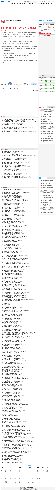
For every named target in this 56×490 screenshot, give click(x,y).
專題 (4, 3)
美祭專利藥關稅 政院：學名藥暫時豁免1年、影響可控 (12, 271)
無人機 (14, 88)
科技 (15, 3)
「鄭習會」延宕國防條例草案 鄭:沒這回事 (10, 170)
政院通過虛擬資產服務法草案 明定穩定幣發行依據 (11, 374)
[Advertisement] (19, 100)
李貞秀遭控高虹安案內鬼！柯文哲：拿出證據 (10, 237)
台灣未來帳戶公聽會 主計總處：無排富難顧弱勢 (11, 399)
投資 (28, 481)
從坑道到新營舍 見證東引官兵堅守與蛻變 (48, 187)
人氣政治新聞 (51, 107)
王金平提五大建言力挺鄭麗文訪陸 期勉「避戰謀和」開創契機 (14, 225)
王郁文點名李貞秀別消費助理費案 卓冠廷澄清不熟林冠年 (13, 255)
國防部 (11, 88)
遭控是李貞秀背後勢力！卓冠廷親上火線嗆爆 (10, 277)
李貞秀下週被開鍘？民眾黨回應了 (8, 243)
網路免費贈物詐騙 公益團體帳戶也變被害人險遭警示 (12, 423)
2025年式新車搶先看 (46, 35)
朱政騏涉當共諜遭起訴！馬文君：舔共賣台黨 (10, 411)
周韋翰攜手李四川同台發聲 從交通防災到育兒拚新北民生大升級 (14, 397)
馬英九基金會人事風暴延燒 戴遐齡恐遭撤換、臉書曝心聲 (13, 293)
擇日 (38, 471)
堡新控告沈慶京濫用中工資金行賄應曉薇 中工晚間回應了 (13, 341)
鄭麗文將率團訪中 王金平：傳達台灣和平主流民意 (11, 330)
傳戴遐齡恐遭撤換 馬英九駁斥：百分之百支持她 (11, 291)
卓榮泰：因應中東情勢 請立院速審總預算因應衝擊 (11, 396)
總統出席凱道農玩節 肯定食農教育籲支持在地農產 (11, 203)
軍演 (5, 88)
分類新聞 (2, 467)
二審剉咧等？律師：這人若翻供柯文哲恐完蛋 (10, 311)
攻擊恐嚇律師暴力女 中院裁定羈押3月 (9, 418)
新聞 (1, 22)
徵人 (39, 487)
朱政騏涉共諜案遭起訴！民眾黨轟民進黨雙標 (10, 462)
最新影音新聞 (51, 177)
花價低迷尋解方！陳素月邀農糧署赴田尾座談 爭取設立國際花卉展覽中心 (16, 437)
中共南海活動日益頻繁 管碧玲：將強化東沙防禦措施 (12, 315)
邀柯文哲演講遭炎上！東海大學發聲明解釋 (10, 345)
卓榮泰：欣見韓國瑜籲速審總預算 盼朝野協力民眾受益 (12, 269)
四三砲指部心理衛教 (6, 304)
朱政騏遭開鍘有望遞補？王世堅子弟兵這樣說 (10, 429)
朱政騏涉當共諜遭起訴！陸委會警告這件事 (10, 393)
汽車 (49, 3)
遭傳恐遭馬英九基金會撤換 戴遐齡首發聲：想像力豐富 (12, 177)
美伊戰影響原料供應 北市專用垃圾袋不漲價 (10, 284)
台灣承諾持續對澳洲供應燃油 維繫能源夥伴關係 (11, 381)
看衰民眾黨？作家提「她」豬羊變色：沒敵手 (10, 408)
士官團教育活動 (5, 303)
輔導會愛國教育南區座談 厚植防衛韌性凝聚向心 (11, 130)
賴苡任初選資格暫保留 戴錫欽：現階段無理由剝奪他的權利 (13, 367)
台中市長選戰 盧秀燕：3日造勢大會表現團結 (10, 385)
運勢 (22, 3)
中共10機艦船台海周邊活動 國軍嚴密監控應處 (11, 151)
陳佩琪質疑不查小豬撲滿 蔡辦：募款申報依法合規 (11, 166)
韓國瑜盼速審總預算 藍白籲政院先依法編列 (10, 321)
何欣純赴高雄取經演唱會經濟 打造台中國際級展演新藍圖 (13, 295)
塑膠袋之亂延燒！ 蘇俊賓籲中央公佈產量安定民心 (11, 419)
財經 (12, 3)
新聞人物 (20, 467)
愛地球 (33, 482)
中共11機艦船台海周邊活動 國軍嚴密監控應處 (11, 300)
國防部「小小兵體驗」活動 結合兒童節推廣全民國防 (12, 267)
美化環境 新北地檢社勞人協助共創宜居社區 (10, 232)
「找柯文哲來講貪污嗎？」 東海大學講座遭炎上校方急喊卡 (13, 340)
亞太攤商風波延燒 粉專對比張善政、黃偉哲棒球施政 (12, 296)
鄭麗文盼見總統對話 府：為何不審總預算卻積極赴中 (12, 317)
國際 (17, 3)
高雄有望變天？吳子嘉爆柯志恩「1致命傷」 (10, 251)
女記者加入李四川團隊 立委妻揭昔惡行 (9, 349)
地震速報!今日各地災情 (46, 33)
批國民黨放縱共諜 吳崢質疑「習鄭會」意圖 (10, 363)
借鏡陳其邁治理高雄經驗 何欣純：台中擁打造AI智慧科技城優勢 (14, 440)
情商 (10, 470)
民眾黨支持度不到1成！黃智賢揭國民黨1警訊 (10, 308)
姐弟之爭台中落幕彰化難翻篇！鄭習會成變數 (10, 432)
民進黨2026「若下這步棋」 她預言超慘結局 (10, 380)
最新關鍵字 (39, 478)
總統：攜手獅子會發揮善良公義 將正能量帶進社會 (11, 176)
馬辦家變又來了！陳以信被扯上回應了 (9, 278)
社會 (9, 3)
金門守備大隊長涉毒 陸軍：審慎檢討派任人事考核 (11, 392)
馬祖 (17, 88)
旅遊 (44, 3)
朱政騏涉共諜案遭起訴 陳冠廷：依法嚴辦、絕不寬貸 (12, 448)
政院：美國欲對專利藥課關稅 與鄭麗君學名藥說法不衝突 (13, 161)
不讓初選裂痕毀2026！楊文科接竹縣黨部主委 (11, 323)
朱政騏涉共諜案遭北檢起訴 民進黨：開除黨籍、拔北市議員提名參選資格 (16, 434)
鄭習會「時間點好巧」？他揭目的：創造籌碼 (10, 417)
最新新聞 (42, 178)
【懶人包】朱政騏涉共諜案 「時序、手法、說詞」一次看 (13, 421)
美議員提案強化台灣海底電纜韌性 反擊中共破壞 (11, 229)
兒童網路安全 (31, 487)
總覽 (28, 478)
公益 (32, 481)
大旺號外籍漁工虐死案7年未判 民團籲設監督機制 (11, 356)
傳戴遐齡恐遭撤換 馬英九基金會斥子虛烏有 (10, 270)
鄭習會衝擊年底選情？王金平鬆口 (8, 370)
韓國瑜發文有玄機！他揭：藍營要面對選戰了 (10, 307)
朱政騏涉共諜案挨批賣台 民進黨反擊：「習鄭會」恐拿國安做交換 (15, 310)
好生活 (33, 478)
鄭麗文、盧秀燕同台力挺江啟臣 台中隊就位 (10, 172)
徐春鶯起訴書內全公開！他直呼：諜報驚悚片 (10, 407)
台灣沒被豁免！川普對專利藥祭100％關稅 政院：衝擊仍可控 (13, 236)
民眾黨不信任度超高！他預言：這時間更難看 (10, 248)
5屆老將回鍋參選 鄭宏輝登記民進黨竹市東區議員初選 (12, 410)
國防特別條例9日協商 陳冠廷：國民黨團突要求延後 (12, 314)
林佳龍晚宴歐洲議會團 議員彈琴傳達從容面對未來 (11, 325)
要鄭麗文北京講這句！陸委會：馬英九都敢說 (10, 252)
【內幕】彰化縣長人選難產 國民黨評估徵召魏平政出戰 (12, 259)
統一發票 (43, 470)
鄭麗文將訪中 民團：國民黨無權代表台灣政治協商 (11, 460)
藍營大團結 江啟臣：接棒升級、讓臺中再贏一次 (11, 163)
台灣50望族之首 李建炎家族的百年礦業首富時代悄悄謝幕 (13, 165)
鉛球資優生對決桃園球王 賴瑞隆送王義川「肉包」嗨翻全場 (13, 254)
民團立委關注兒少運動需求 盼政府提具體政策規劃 (11, 355)
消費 (41, 3)
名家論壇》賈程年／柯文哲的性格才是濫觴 (10, 391)
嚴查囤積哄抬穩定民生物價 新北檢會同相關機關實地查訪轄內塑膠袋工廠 (16, 430)
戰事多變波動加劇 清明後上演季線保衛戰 (48, 200)
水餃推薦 (41, 1)
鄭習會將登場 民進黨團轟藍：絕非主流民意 (10, 128)
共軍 (8, 88)
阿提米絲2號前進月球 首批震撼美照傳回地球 (14, 20)
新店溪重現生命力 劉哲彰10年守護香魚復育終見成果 (12, 282)
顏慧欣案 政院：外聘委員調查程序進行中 (10, 362)
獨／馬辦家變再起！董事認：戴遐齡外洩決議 (10, 286)
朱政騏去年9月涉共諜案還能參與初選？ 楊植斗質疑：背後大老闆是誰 (15, 451)
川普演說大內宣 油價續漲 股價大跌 (8, 354)
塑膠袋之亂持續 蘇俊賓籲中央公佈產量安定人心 (11, 456)
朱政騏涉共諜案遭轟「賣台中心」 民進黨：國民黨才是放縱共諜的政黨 (15, 333)
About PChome (36, 487)
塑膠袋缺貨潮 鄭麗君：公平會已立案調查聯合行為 (11, 382)
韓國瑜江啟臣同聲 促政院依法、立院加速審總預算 (11, 347)
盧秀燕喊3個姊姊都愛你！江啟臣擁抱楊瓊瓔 (10, 240)
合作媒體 (48, 1)
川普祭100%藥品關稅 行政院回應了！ (9, 256)
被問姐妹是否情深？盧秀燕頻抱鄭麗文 (9, 241)
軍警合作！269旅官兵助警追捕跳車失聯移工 (10, 373)
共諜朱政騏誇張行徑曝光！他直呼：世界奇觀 (10, 384)
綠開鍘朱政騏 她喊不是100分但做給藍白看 (10, 422)
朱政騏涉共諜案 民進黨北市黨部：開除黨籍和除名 (11, 395)
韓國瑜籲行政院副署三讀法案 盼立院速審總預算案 (11, 358)
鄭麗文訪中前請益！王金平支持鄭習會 (9, 386)
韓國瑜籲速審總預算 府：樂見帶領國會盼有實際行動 (12, 226)
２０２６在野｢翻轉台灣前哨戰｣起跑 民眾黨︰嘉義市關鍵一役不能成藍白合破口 (17, 441)
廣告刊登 (23, 487)
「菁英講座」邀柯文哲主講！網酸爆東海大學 (10, 388)
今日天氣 (40, 23)
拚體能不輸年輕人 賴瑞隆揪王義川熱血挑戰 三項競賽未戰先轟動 (14, 406)
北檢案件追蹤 (50, 20)
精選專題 (29, 469)
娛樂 (30, 3)
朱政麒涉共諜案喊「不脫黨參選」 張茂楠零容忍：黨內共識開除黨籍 (15, 447)
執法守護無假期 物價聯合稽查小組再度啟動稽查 (11, 233)
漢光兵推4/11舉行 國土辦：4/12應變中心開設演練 (11, 322)
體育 (33, 3)
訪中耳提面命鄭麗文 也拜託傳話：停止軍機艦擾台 (11, 120)
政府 (51, 3)
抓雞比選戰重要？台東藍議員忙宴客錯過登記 (10, 326)
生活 (35, 3)
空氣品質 (44, 23)
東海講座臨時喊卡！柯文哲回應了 (8, 234)
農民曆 (40, 20)
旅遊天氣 (47, 471)
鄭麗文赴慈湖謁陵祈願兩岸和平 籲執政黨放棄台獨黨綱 (12, 334)
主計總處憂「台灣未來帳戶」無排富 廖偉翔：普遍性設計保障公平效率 (15, 452)
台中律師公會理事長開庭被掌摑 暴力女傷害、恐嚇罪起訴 (13, 454)
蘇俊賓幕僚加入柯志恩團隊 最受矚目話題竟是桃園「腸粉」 (13, 215)
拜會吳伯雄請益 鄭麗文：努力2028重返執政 (10, 169)
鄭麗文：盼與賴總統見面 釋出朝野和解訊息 (10, 329)
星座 (25, 3)
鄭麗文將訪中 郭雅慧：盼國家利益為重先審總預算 (11, 221)
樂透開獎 (53, 23)
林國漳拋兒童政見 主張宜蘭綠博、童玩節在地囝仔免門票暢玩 (14, 297)
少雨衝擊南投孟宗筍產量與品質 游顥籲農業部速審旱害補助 (13, 444)
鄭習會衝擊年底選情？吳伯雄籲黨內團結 (48, 183)
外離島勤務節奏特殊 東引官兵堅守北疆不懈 (10, 158)
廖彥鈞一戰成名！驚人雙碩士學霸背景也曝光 (10, 459)
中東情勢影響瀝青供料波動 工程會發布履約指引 (11, 359)
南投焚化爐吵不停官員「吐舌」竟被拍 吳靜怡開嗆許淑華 (13, 344)
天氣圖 (47, 474)
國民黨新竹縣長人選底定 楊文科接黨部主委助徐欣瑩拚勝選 (13, 343)
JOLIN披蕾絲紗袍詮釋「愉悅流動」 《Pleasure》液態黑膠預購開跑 (15, 443)
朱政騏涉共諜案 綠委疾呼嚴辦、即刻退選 (10, 415)
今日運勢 (44, 20)
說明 (51, 1)
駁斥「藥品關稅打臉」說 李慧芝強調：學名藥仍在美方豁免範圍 (14, 155)
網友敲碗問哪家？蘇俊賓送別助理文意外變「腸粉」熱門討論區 (14, 263)
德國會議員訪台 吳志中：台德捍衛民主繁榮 (10, 173)
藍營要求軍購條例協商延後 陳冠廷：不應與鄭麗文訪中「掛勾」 (14, 292)
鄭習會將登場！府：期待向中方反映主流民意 (10, 249)
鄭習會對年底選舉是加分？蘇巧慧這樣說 (48, 182)
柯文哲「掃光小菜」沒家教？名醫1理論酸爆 (10, 348)
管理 (28, 482)
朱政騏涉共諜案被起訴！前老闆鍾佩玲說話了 (10, 403)
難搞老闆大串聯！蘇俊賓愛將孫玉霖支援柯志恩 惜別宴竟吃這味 (14, 266)
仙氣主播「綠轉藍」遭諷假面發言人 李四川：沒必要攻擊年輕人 (14, 258)
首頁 (2, 3)
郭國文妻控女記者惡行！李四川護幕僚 (9, 228)
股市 (38, 1)
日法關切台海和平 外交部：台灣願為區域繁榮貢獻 (11, 318)
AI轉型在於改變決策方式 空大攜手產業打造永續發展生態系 (13, 285)
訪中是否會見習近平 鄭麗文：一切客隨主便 (10, 458)
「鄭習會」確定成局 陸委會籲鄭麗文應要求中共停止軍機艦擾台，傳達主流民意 (17, 119)
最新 (1, 469)
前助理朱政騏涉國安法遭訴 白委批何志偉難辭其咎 (11, 337)
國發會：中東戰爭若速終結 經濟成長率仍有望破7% (12, 389)
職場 (20, 3)
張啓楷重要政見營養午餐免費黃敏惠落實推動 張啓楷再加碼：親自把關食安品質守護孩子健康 (20, 332)
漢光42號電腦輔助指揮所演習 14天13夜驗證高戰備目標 (12, 124)
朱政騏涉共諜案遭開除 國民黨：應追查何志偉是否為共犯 (13, 351)
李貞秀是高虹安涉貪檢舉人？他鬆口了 (9, 247)
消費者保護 (27, 487)
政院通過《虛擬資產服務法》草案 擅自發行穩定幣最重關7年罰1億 (15, 404)
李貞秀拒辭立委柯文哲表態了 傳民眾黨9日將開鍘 (11, 174)
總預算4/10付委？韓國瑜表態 (7, 414)
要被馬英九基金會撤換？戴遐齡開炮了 (9, 244)
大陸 (54, 3)
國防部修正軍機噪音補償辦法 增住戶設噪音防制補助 (12, 230)
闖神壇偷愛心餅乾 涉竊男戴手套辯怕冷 (9, 262)
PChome (45, 1)
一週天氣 (47, 470)
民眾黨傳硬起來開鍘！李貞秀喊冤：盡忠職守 (10, 281)
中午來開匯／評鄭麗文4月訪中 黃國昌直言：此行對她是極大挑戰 (14, 131)
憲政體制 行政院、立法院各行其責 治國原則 (10, 352)
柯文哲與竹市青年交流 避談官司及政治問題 (10, 371)
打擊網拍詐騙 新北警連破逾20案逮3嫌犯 (10, 436)
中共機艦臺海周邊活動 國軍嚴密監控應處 (10, 306)
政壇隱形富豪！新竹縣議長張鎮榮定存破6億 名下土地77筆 (13, 426)
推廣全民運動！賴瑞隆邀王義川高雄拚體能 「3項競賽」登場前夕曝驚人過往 (17, 445)
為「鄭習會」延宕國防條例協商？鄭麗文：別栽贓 (11, 222)
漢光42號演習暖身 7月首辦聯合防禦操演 (10, 123)
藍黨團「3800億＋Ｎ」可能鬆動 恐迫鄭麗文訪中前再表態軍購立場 (15, 433)
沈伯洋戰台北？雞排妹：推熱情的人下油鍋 (10, 223)
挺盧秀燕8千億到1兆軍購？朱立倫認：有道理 (10, 280)
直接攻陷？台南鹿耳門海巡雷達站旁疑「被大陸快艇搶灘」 (13, 127)
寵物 (10, 469)
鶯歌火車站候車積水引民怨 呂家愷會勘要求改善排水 (12, 289)
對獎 (43, 467)
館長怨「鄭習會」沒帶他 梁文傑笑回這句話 (10, 369)
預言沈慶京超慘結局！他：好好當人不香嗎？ (10, 245)
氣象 (47, 467)
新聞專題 (29, 467)
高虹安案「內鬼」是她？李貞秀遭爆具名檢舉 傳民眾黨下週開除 (14, 260)
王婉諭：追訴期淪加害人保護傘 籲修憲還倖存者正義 (12, 400)
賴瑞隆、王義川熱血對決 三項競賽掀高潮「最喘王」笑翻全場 (14, 159)
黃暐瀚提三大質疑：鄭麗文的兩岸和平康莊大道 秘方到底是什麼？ (15, 360)
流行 (10, 474)
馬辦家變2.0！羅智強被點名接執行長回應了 (10, 273)
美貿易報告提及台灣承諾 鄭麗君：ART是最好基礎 (11, 377)
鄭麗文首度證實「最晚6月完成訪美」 (9, 366)
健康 (27, 3)
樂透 (42, 469)
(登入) (54, 1)
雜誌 (46, 3)
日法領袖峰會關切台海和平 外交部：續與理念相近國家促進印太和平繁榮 (16, 299)
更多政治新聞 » (35, 90)
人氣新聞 (42, 107)
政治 (7, 3)
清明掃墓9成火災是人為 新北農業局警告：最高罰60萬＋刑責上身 (14, 428)
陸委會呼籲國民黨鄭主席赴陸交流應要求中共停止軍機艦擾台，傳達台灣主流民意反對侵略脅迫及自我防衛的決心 (24, 121)
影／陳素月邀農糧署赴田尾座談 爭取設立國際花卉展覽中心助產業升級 (15, 378)
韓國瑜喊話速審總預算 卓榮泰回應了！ (9, 288)
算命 (38, 469)
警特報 (52, 469)
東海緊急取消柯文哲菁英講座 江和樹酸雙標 (10, 274)
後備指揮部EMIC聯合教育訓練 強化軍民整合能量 (11, 455)
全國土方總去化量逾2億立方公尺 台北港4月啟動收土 (12, 319)
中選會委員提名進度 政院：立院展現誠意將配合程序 (12, 162)
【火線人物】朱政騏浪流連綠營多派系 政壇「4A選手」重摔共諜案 (15, 336)
